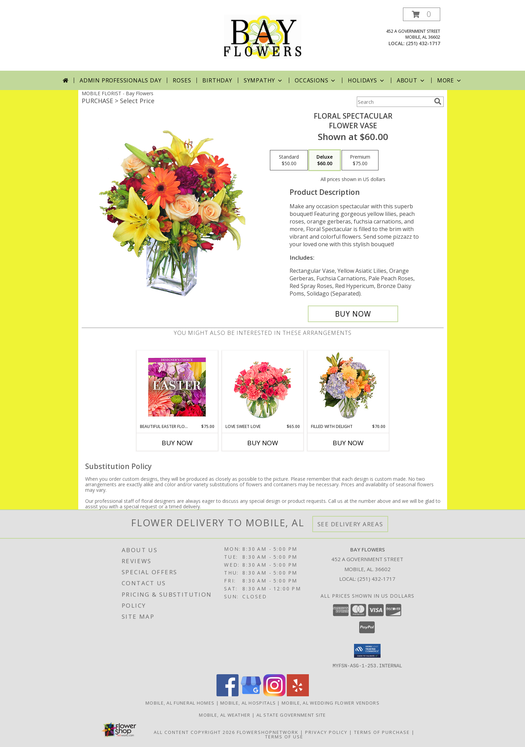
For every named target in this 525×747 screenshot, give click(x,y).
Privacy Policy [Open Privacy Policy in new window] (326, 732)
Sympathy (263, 80)
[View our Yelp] (298, 694)
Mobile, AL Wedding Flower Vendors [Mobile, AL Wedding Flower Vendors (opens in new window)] (331, 702)
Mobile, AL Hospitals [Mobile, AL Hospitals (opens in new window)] (248, 702)
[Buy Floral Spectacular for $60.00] (353, 314)
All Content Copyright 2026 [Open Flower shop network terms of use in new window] (194, 732)
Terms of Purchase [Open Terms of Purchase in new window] (382, 732)
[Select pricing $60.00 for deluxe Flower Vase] (324, 160)
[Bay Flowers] (262, 39)
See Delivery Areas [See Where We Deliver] (350, 524)
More (449, 80)
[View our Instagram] (274, 694)
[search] (437, 101)
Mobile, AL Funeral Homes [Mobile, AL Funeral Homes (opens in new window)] (179, 702)
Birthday (217, 80)
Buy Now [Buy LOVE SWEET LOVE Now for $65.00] (262, 442)
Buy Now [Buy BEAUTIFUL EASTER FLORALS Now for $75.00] (177, 442)
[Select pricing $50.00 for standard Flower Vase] (288, 160)
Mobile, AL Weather (224, 714)
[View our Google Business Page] (251, 694)
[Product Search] (394, 102)
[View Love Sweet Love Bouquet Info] (262, 387)
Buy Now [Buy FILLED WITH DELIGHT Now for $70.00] (348, 442)
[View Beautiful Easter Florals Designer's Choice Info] (177, 387)
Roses (182, 80)
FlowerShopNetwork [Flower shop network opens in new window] (268, 732)
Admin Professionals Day (120, 80)
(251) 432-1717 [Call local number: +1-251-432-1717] (423, 43)
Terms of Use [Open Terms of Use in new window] (284, 736)
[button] (421, 14)
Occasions (315, 80)
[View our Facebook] (227, 694)
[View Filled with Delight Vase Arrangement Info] (348, 387)
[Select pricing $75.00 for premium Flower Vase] (360, 160)
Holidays (366, 80)
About (411, 80)
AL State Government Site (291, 714)
